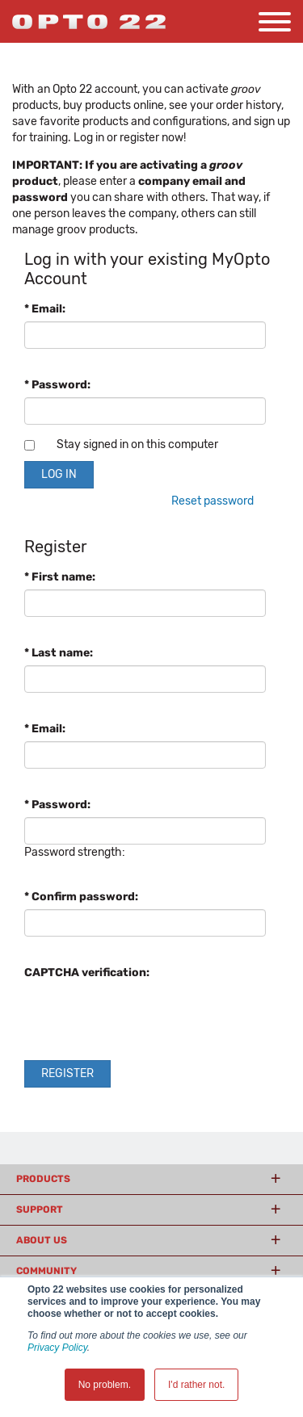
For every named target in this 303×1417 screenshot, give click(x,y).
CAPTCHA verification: (86, 972)
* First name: (59, 577)
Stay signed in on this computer (137, 444)
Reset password (212, 501)
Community (46, 1271)
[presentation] (147, 1016)
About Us (41, 1240)
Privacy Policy (57, 1347)
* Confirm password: (81, 896)
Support (39, 1209)
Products (43, 1178)
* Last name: (58, 653)
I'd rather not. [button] (196, 1384)
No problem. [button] (104, 1384)
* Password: (57, 385)
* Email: (44, 309)
